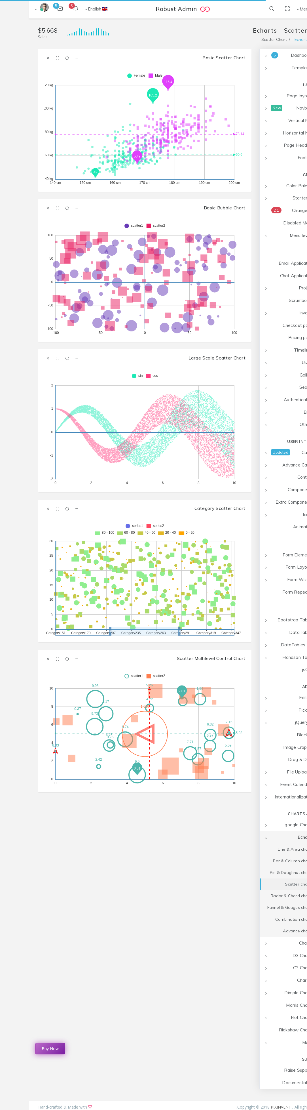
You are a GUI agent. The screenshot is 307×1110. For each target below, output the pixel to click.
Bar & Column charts (264, 860)
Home (292, 39)
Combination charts (265, 919)
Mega (276, 9)
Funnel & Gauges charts (261, 907)
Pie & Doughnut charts (262, 872)
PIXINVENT (252, 1107)
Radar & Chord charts (263, 895)
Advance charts (269, 931)
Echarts (272, 39)
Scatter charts (270, 884)
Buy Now (20, 1048)
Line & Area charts (266, 849)
